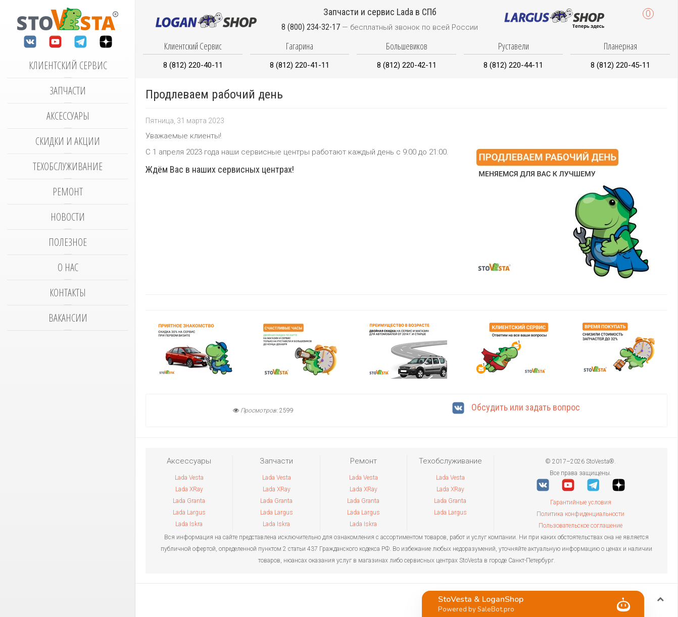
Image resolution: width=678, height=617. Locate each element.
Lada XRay (189, 489)
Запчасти (68, 90)
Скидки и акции (67, 141)
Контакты (68, 292)
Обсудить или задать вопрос (516, 407)
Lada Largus (189, 512)
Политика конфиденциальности (580, 514)
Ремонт (68, 191)
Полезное (68, 242)
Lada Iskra (189, 524)
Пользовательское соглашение (580, 525)
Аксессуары (67, 116)
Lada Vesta (189, 477)
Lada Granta (189, 500)
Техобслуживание (68, 166)
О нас (68, 267)
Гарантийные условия (580, 502)
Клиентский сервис (68, 65)
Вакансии (68, 318)
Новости (68, 217)
